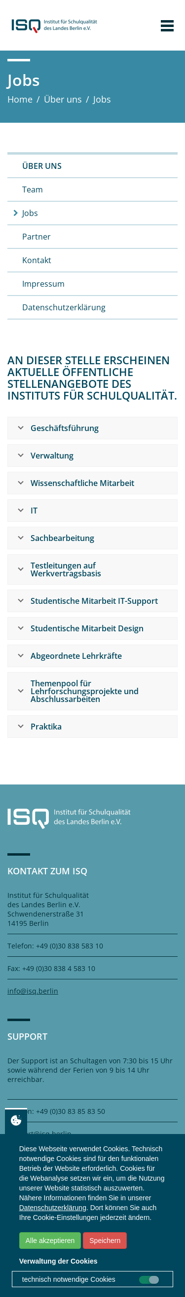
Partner (36, 236)
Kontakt (36, 260)
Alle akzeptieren (50, 1240)
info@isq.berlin (32, 991)
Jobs (30, 213)
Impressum (43, 283)
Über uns (63, 99)
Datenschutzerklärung (64, 307)
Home (20, 99)
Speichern (104, 1240)
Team (32, 189)
